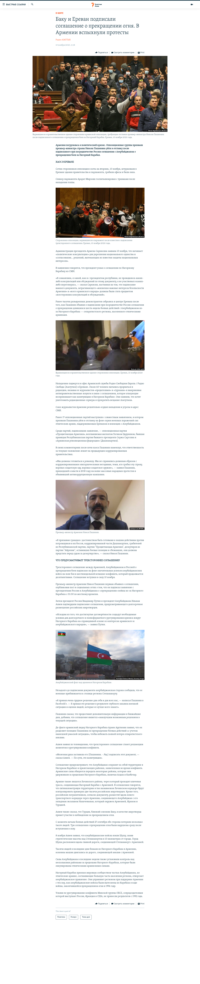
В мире (59, 13)
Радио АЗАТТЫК (63, 40)
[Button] (101, 52)
